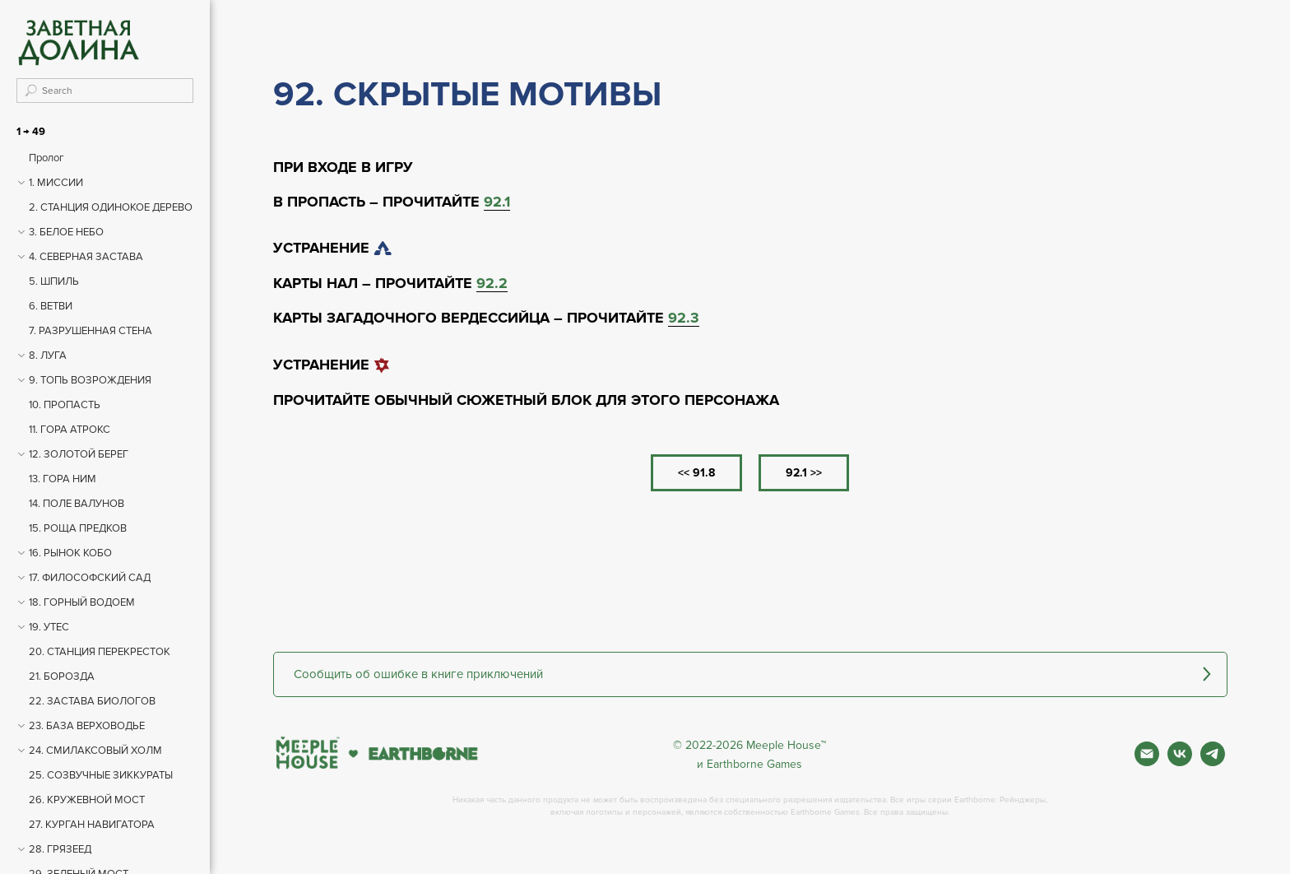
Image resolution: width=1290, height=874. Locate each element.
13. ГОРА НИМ (62, 479)
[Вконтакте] (1179, 762)
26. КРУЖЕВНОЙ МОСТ (87, 800)
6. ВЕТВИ (50, 306)
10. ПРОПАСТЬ (64, 404)
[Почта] (1147, 762)
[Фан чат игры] (1212, 762)
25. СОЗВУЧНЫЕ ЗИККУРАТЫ (101, 775)
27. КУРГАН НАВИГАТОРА (92, 824)
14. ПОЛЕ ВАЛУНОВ (76, 503)
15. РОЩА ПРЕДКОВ (78, 528)
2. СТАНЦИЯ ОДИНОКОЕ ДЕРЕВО (111, 207)
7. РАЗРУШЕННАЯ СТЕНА (90, 330)
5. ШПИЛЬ (54, 281)
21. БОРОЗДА (62, 676)
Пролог (46, 158)
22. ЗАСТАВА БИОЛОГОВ (92, 701)
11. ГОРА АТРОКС (69, 429)
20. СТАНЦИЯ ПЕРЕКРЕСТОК (99, 651)
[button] (750, 674)
